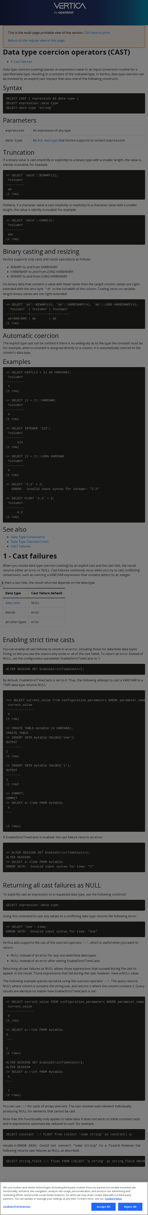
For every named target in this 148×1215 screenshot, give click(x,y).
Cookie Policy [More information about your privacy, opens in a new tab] (113, 1205)
